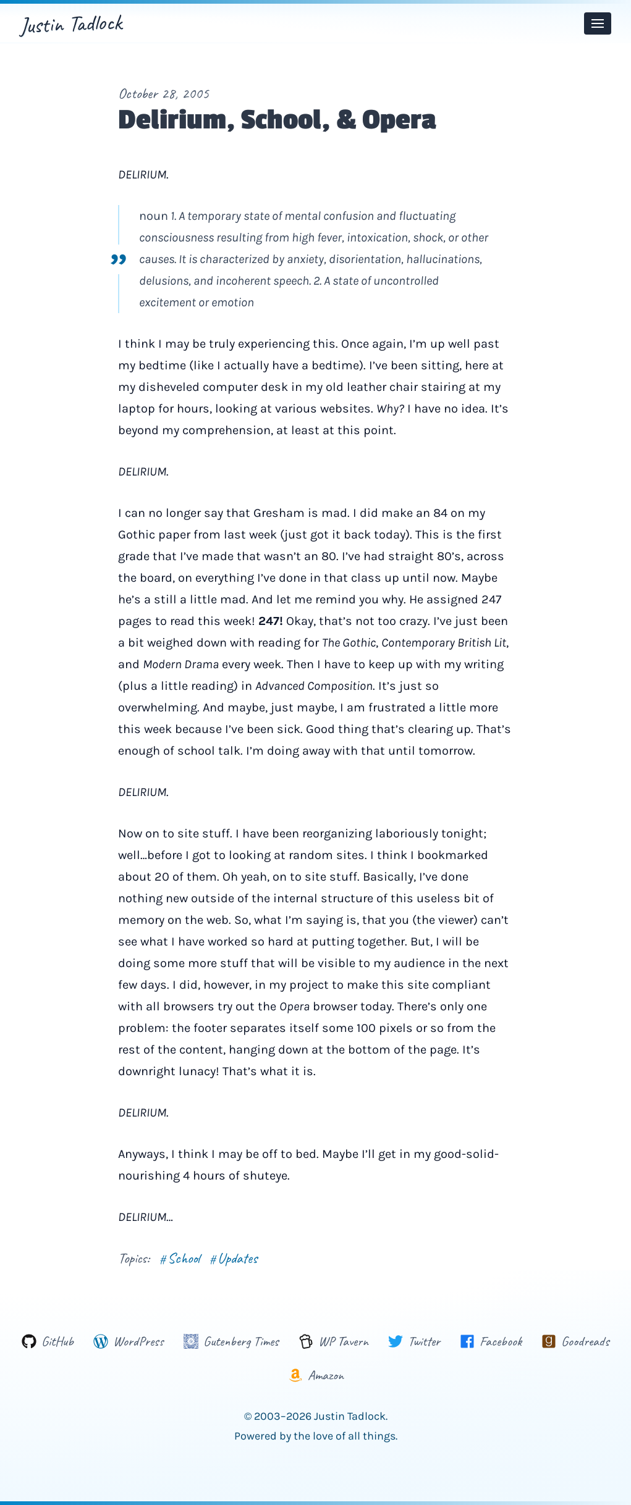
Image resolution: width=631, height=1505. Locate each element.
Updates (233, 1258)
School (179, 1258)
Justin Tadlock (70, 23)
